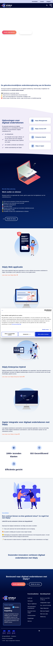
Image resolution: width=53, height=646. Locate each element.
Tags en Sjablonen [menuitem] (32, 603)
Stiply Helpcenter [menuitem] (44, 608)
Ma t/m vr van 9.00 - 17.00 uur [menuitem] (45, 599)
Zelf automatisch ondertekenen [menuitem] (32, 607)
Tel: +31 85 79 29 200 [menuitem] (45, 605)
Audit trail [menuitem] (30, 598)
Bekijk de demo (25, 32)
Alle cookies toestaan (43, 334)
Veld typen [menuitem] (30, 601)
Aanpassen (26, 334)
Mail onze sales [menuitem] (44, 613)
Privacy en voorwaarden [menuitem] (7, 638)
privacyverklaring (16, 324)
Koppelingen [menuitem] (31, 618)
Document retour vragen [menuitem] (32, 611)
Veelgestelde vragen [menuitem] (45, 602)
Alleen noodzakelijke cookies (10, 334)
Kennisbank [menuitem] (34, 1)
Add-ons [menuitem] (30, 621)
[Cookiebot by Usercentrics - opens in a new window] (45, 310)
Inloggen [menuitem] (49, 1)
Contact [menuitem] (42, 1)
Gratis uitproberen (9, 32)
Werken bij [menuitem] (42, 616)
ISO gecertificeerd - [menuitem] (6, 636)
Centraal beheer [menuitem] (31, 615)
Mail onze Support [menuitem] (44, 611)
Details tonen (45, 329)
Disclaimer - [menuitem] (14, 636)
